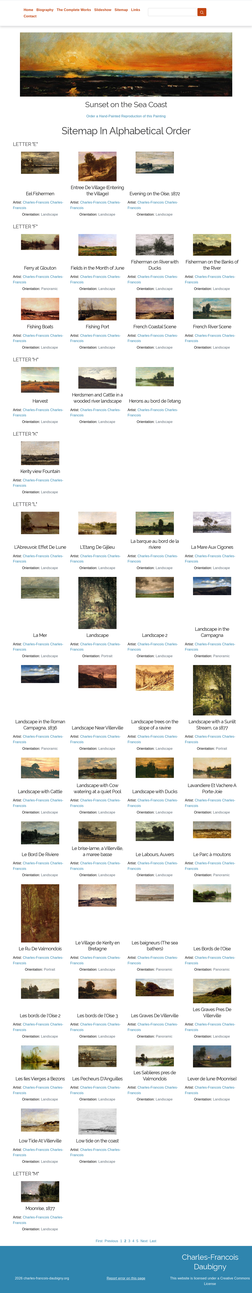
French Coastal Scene (154, 326)
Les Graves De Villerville (154, 1015)
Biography (45, 10)
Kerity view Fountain (40, 471)
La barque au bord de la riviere (155, 544)
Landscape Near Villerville (97, 727)
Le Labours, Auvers (155, 854)
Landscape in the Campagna (212, 632)
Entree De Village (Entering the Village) (97, 190)
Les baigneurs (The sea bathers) (155, 946)
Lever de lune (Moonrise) (212, 1078)
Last (153, 1241)
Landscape (97, 635)
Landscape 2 (154, 635)
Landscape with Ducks (154, 791)
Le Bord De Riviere (40, 854)
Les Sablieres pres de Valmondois (155, 1075)
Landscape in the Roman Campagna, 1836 (40, 724)
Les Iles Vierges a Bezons (40, 1078)
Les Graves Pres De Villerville (212, 1012)
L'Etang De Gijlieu (97, 547)
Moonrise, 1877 (40, 1208)
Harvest (40, 401)
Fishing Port (97, 326)
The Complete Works (74, 10)
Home (28, 10)
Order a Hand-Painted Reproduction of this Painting (126, 116)
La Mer (40, 635)
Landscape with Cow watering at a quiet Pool (97, 788)
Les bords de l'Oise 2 (40, 1015)
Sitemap (121, 10)
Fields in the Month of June (97, 268)
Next (144, 1241)
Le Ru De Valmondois (40, 948)
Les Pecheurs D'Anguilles (97, 1078)
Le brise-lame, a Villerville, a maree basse (97, 851)
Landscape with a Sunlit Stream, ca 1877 (212, 724)
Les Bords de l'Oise (212, 948)
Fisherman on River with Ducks (154, 265)
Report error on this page (126, 1278)
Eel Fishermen (40, 193)
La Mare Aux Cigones (212, 547)
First (99, 1241)
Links (135, 10)
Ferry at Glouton (40, 268)
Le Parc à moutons (212, 854)
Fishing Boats (40, 326)
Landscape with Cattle (40, 791)
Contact (30, 16)
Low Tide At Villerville (40, 1140)
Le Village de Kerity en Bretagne (97, 946)
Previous (111, 1241)
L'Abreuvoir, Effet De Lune (40, 547)
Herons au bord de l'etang (155, 401)
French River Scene (212, 326)
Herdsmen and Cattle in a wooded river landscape (97, 398)
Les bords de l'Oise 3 (97, 1015)
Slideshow (102, 10)
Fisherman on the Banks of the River (212, 265)
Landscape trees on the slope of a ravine (154, 724)
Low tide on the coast (97, 1140)
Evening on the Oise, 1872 (155, 193)
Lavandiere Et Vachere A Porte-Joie (212, 788)
